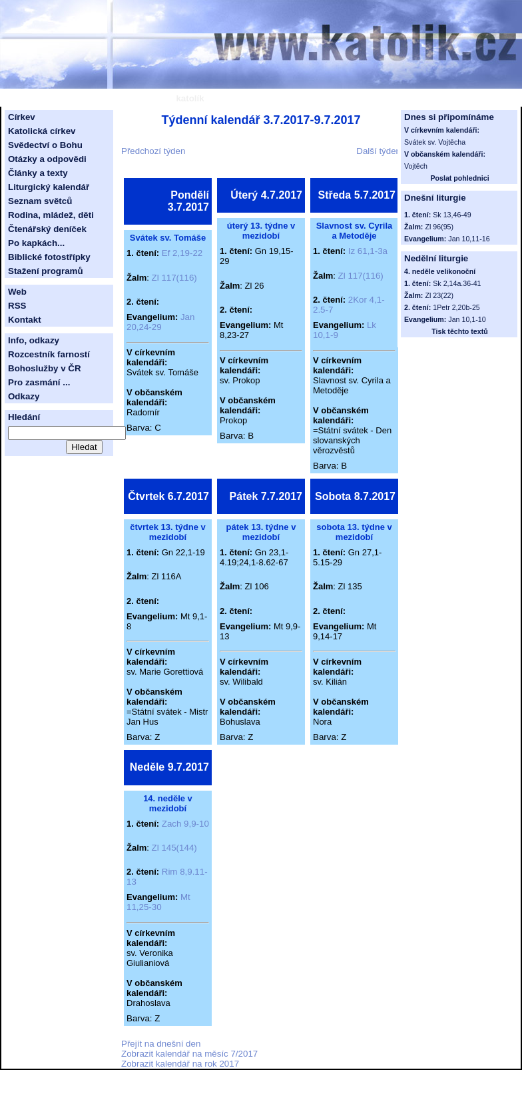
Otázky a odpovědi (47, 159)
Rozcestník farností (49, 354)
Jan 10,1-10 (466, 319)
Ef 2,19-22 (182, 253)
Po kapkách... (36, 243)
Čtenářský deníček (47, 229)
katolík (190, 98)
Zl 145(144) (174, 848)
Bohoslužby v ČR (44, 368)
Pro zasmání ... (39, 382)
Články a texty (38, 173)
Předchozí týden (153, 151)
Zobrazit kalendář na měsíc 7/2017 (189, 1054)
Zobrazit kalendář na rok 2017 (180, 1064)
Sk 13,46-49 (452, 215)
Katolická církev (42, 131)
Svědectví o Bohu (45, 145)
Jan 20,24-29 (160, 322)
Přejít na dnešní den (160, 1044)
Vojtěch (415, 166)
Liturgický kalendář (48, 187)
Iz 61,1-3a (368, 251)
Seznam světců (40, 201)
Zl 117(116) (174, 278)
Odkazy (23, 396)
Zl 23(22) (439, 295)
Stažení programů (45, 271)
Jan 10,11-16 (468, 239)
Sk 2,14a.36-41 (457, 283)
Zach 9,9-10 (185, 824)
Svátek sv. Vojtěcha (434, 142)
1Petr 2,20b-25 (456, 307)
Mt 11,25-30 (158, 902)
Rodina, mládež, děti (51, 215)
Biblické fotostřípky (49, 257)
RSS (17, 306)
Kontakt (24, 320)
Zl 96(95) (439, 227)
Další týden (378, 151)
